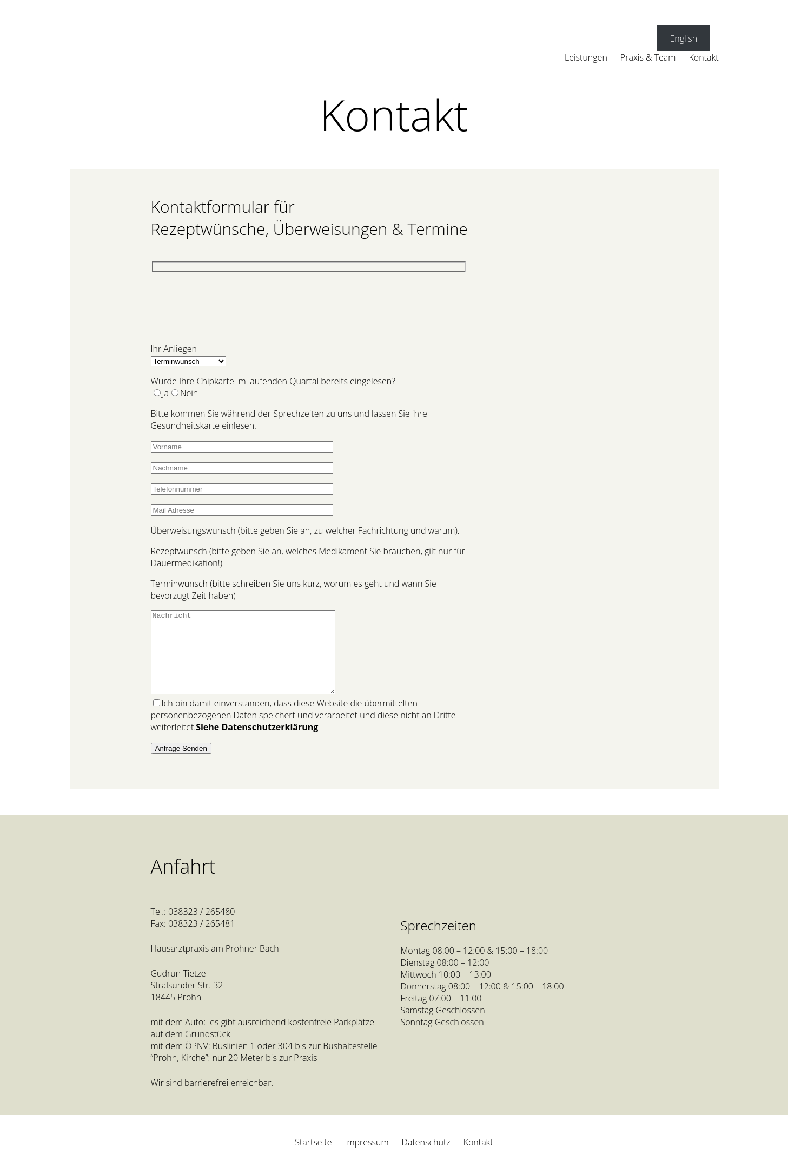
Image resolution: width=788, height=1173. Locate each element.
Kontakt (478, 1158)
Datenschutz (426, 1158)
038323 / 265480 (202, 928)
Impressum (366, 1158)
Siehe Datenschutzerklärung (257, 743)
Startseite (313, 1158)
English (683, 38)
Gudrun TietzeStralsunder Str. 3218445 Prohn (187, 1001)
